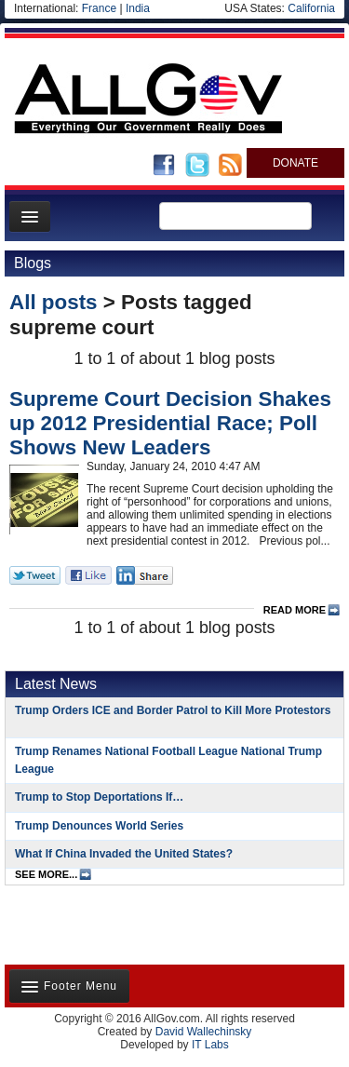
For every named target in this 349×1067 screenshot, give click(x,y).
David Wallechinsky (203, 1031)
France (99, 8)
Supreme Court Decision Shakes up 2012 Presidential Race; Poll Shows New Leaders (170, 423)
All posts (53, 302)
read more (294, 609)
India (138, 8)
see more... (46, 874)
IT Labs (210, 1044)
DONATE (295, 162)
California (311, 8)
